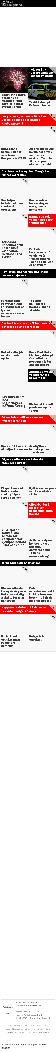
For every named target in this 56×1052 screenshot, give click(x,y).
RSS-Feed (6, 1013)
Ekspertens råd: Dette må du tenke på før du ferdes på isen (12, 493)
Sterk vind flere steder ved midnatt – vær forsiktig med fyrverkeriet (14, 101)
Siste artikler (17, 1026)
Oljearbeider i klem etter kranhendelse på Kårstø (41, 509)
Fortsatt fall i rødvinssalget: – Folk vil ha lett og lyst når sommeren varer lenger (13, 308)
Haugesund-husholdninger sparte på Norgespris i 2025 (13, 153)
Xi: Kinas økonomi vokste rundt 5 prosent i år (41, 375)
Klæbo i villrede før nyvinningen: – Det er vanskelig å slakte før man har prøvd (13, 594)
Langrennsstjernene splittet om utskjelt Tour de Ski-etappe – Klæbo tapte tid (24, 120)
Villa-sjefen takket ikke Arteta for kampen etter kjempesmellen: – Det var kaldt (14, 537)
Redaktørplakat (8, 1007)
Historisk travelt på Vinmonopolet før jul (41, 407)
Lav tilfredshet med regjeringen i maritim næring (14, 401)
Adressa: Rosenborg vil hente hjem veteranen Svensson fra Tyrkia (12, 249)
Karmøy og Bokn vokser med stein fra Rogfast (41, 220)
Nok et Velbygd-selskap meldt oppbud (12, 355)
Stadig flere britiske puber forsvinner (39, 449)
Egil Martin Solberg (33, 1002)
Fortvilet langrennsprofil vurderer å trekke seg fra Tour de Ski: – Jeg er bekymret (41, 257)
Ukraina (39, 1026)
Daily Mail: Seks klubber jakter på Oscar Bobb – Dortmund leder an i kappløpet (41, 358)
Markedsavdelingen (34, 1005)
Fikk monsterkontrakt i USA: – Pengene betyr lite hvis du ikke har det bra (41, 594)
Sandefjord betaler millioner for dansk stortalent (13, 205)
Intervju (27, 1029)
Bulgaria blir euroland (38, 638)
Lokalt (26, 1026)
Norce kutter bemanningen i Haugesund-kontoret (39, 205)
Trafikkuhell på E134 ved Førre (39, 104)
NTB (32, 1026)
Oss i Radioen (37, 1029)
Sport (45, 1026)
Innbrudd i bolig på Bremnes (21, 563)
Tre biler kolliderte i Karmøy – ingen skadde (39, 305)
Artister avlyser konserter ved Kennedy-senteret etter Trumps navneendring (40, 548)
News (12, 3)
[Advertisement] (28, 36)
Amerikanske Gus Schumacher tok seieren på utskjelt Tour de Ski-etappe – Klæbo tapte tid (41, 156)
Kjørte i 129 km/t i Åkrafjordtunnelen (14, 448)
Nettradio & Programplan (14, 1029)
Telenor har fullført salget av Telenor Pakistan (41, 73)
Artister (47, 1029)
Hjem (9, 1026)
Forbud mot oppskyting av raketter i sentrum (10, 641)
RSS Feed (10, 1032)
